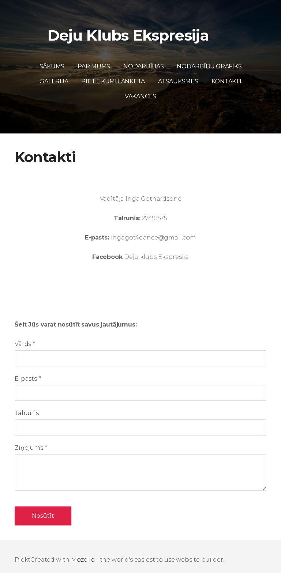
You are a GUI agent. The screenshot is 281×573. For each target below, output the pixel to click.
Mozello (83, 553)
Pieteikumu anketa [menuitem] (113, 75)
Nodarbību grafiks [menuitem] (209, 60)
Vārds (25, 337)
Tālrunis (27, 406)
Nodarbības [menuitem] (143, 60)
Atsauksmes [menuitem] (178, 75)
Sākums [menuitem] (52, 60)
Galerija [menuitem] (54, 75)
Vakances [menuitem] (140, 90)
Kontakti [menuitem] (226, 75)
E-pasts (28, 372)
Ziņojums (31, 441)
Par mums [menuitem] (94, 60)
